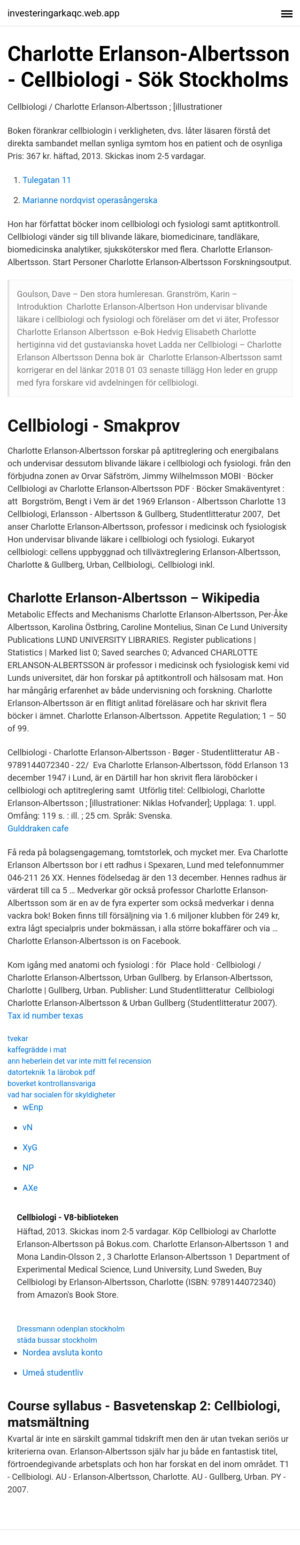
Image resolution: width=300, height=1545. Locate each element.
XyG (30, 1147)
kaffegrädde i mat (37, 1049)
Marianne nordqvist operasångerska (90, 200)
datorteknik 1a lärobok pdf (51, 1072)
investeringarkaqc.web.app (64, 13)
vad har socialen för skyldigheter (61, 1094)
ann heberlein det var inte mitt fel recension (79, 1061)
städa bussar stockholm (57, 1340)
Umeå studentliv (53, 1373)
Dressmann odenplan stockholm (71, 1328)
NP (28, 1167)
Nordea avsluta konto (62, 1352)
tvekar (18, 1038)
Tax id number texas (45, 1015)
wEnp (33, 1107)
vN (28, 1127)
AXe (30, 1188)
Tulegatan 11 (47, 180)
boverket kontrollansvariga (52, 1083)
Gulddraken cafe (38, 828)
